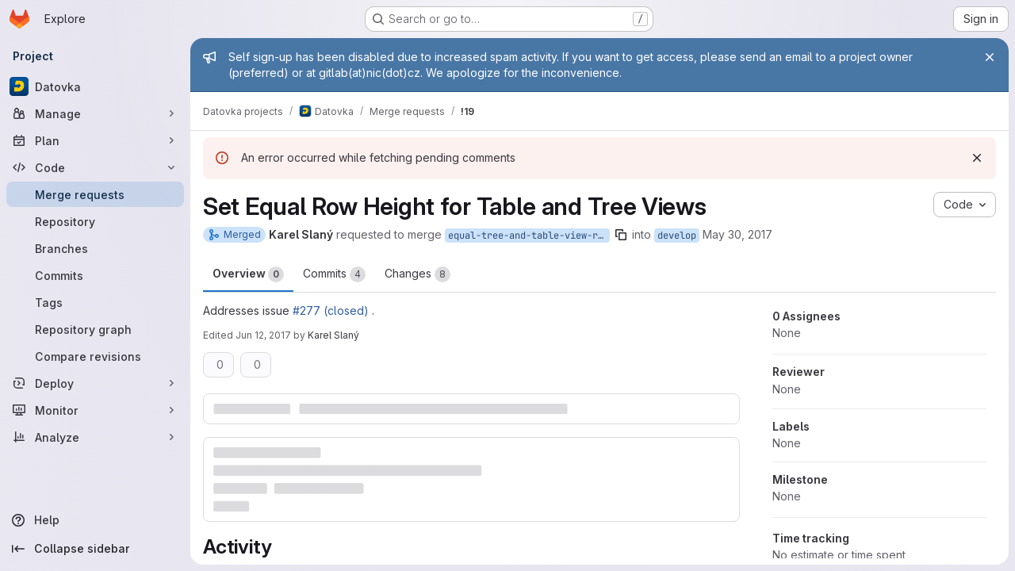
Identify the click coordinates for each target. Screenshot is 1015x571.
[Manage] (95, 113)
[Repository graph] (95, 329)
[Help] (95, 520)
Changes (417, 274)
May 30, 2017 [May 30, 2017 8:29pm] (737, 234)
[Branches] (95, 248)
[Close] (989, 57)
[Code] (95, 167)
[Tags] (95, 302)
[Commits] (95, 275)
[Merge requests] (95, 194)
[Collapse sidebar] (95, 548)
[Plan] (95, 140)
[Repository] (95, 221)
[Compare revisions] (95, 356)
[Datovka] (95, 86)
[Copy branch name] (620, 234)
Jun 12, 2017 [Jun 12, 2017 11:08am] (263, 335)
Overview (248, 274)
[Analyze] (95, 437)
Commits (334, 274)
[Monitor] (95, 410)
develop (676, 235)
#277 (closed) (331, 310)
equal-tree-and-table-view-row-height (529, 235)
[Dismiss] (976, 157)
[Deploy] (95, 383)
